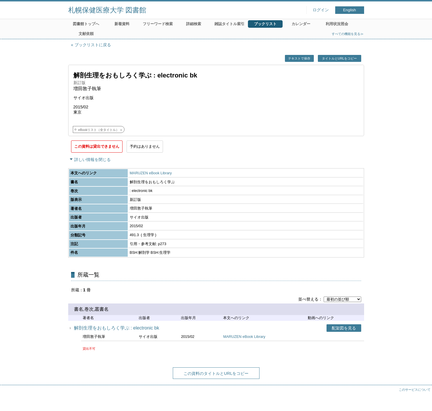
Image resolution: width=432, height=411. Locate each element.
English (349, 10)
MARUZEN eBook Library (151, 173)
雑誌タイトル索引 (229, 24)
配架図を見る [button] (344, 328)
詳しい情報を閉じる (92, 159)
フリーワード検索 (158, 24)
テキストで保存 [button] (299, 58)
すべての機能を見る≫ (348, 34)
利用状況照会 (337, 24)
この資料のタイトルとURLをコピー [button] (216, 373)
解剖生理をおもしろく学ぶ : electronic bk (116, 327)
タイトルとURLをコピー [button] (339, 58)
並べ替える (308, 299)
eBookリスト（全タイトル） (98, 130)
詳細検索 (193, 24)
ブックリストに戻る (93, 44)
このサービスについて (415, 389)
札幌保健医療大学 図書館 (107, 10)
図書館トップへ (86, 24)
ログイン (321, 10)
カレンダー (301, 24)
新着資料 (121, 24)
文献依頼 (86, 34)
